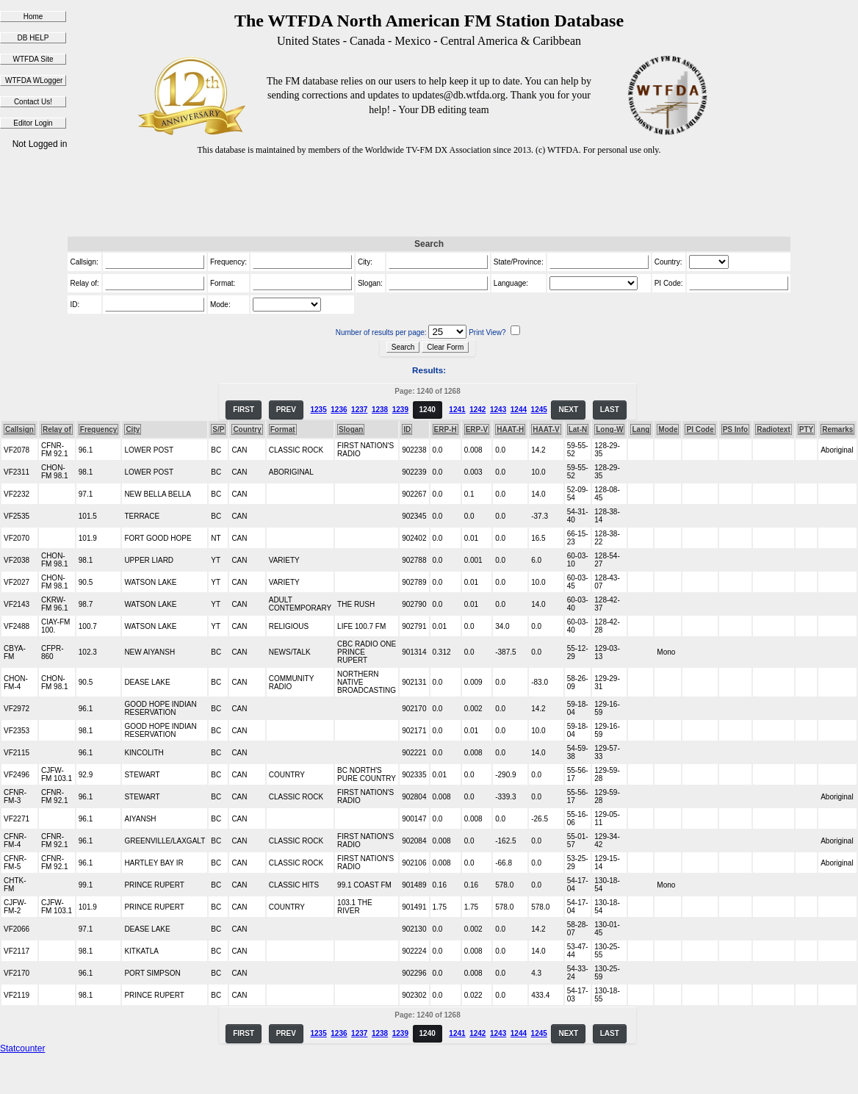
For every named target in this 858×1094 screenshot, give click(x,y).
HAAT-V (546, 429)
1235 (318, 410)
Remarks (837, 429)
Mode (667, 429)
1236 (339, 410)
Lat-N (578, 429)
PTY (806, 429)
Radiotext (773, 429)
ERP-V (477, 429)
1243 (498, 410)
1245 (539, 410)
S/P (218, 429)
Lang (640, 429)
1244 (519, 410)
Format (282, 429)
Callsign (19, 429)
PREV (286, 410)
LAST (609, 410)
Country (247, 429)
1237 (359, 410)
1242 (477, 410)
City (133, 429)
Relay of (57, 429)
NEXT (568, 410)
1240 (427, 410)
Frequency (99, 429)
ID (407, 429)
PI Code (699, 429)
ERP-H (445, 429)
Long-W (609, 429)
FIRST (243, 410)
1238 (380, 410)
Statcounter (22, 1048)
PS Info (735, 429)
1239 (400, 410)
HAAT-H (510, 429)
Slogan (351, 429)
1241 (457, 410)
